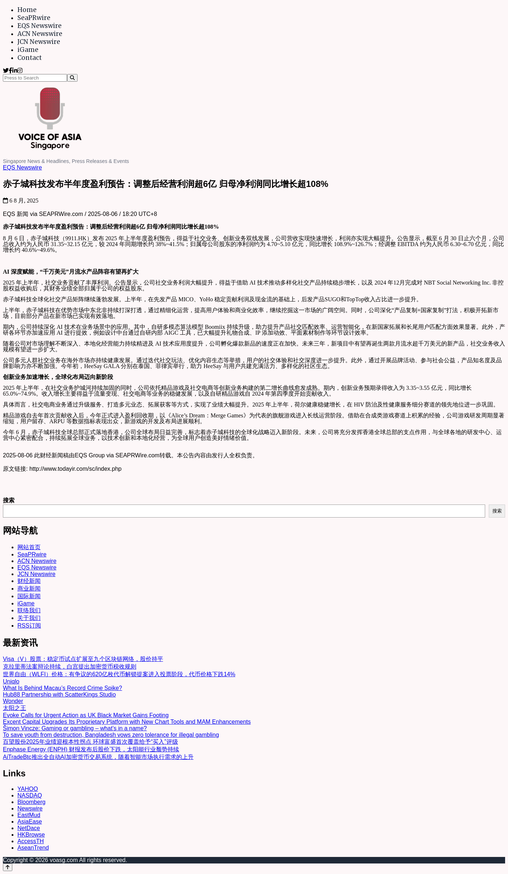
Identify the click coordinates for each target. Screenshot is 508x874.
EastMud (28, 815)
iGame (27, 50)
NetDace (28, 828)
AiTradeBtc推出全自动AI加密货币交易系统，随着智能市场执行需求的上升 (98, 757)
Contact (29, 58)
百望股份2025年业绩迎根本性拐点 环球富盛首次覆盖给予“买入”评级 (90, 742)
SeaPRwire (33, 18)
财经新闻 (29, 581)
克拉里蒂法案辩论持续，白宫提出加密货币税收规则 (69, 666)
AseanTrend (33, 848)
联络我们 (29, 610)
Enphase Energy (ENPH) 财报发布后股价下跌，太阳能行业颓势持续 (91, 749)
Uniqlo (11, 681)
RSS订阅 (29, 625)
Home (27, 10)
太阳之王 (14, 708)
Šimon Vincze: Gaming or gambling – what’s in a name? (75, 728)
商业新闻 (29, 588)
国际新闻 (29, 596)
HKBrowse (31, 835)
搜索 (9, 500)
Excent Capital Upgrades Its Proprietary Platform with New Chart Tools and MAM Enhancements (127, 722)
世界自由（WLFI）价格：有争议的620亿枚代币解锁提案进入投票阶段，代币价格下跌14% (119, 674)
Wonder (13, 701)
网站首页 (29, 547)
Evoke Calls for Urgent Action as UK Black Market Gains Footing (86, 715)
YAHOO (27, 789)
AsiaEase (29, 821)
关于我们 (29, 618)
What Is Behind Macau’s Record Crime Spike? (62, 688)
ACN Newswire (39, 34)
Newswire (29, 808)
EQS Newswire (39, 26)
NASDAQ (29, 795)
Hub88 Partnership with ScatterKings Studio (59, 694)
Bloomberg (31, 802)
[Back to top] (7, 867)
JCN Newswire (38, 42)
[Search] (72, 78)
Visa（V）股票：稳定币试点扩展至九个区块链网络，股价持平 (83, 659)
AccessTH (30, 841)
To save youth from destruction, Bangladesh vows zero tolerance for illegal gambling (111, 735)
